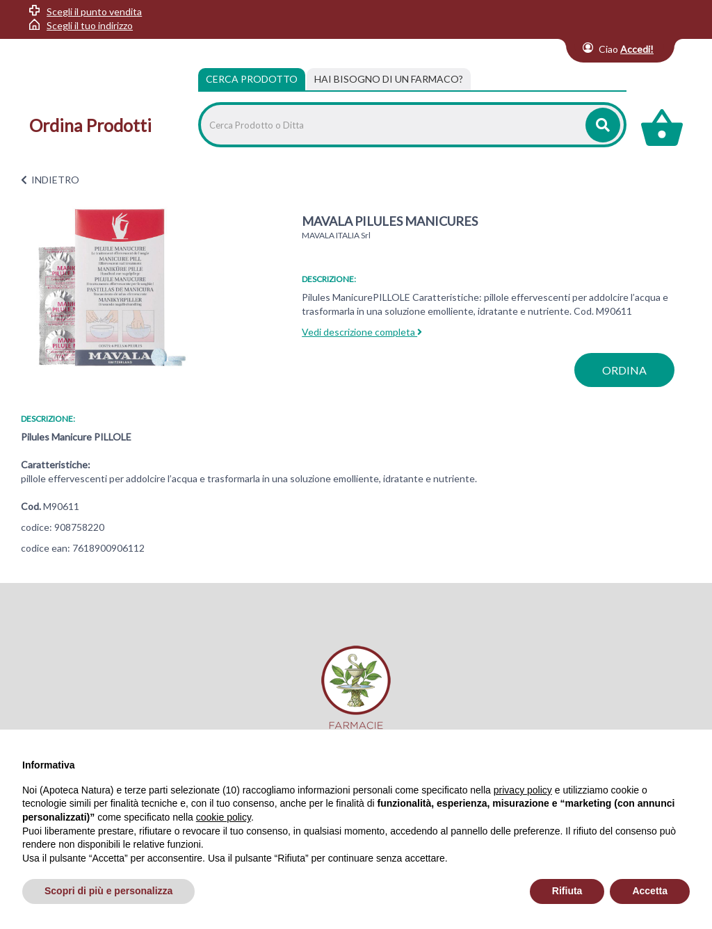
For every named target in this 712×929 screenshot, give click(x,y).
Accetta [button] (650, 890)
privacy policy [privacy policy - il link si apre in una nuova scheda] (523, 790)
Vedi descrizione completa (362, 332)
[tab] (389, 79)
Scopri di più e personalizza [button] (108, 890)
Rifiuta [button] (567, 890)
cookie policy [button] (223, 817)
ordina (624, 370)
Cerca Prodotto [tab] (252, 79)
